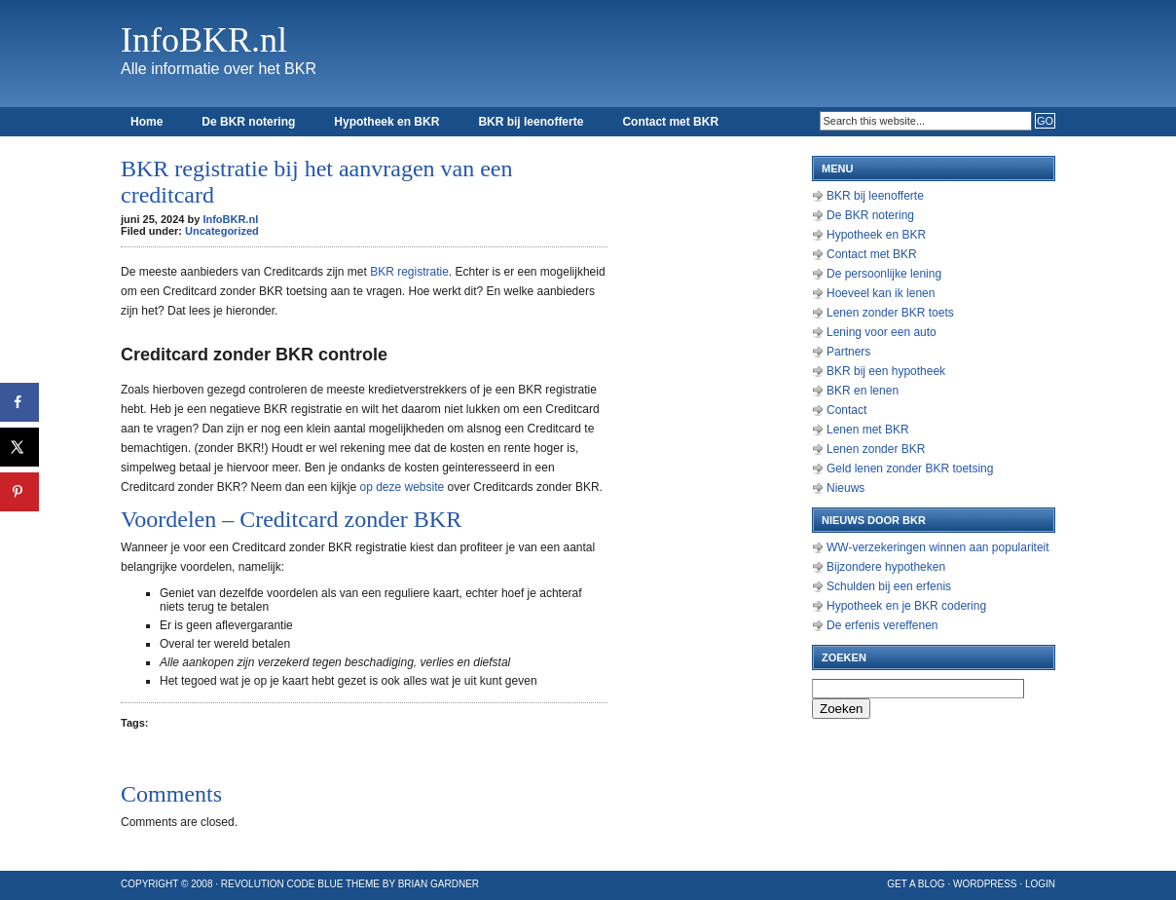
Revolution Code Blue (282, 884)
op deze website (401, 487)
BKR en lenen (863, 390)
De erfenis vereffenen (882, 625)
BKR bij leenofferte (530, 122)
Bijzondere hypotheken (886, 567)
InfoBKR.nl (204, 39)
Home (146, 122)
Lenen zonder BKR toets (890, 312)
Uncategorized (222, 231)
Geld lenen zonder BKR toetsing (910, 468)
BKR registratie (409, 272)
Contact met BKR (670, 122)
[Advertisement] (714, 438)
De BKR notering (248, 122)
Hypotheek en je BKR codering (906, 606)
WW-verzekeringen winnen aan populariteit (938, 547)
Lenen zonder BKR (876, 449)
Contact (846, 410)
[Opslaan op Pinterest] (19, 491)
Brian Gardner (438, 884)
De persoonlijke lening (884, 274)
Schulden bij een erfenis (889, 586)
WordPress (985, 884)
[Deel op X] (19, 447)
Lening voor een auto (882, 332)
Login (1040, 884)
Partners (848, 351)
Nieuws (845, 488)
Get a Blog (915, 884)
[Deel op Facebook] (19, 402)
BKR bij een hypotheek (886, 371)
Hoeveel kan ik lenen (881, 293)
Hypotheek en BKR (386, 122)
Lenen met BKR (868, 429)
